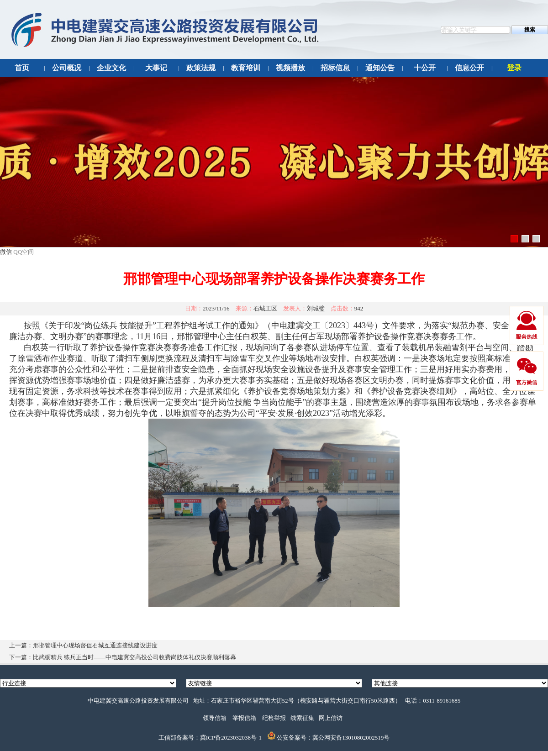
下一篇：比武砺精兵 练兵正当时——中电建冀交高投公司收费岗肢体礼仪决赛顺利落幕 (122, 657)
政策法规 (201, 68)
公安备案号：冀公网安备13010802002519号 (333, 737)
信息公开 (469, 68)
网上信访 (330, 717)
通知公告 (380, 68)
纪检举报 (274, 717)
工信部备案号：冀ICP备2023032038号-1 (210, 737)
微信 (6, 251)
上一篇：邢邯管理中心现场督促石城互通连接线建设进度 (83, 645)
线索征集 (302, 717)
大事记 (156, 68)
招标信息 (335, 68)
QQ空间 (23, 251)
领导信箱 (215, 717)
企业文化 (111, 68)
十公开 (425, 68)
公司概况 (66, 68)
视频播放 (290, 68)
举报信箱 (244, 717)
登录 (514, 68)
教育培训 (245, 68)
